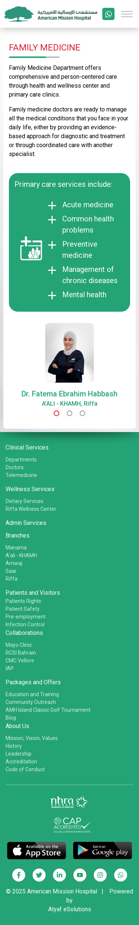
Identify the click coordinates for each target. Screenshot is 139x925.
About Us (17, 726)
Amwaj (14, 563)
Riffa (11, 579)
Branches (18, 535)
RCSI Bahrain (21, 653)
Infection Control (25, 624)
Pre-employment (26, 617)
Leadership (19, 754)
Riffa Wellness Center (31, 509)
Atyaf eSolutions (69, 909)
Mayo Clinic (19, 645)
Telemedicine (21, 475)
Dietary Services (24, 501)
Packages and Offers (33, 682)
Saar (11, 571)
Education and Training (32, 694)
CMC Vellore (20, 660)
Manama (16, 548)
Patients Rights (23, 601)
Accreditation (21, 762)
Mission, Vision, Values (32, 738)
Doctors (15, 467)
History (14, 746)
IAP (10, 668)
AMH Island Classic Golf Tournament (48, 710)
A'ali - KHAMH (21, 555)
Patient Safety (23, 609)
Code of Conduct (25, 769)
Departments (21, 459)
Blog (11, 718)
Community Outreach (31, 702)
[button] (56, 413)
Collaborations (24, 632)
